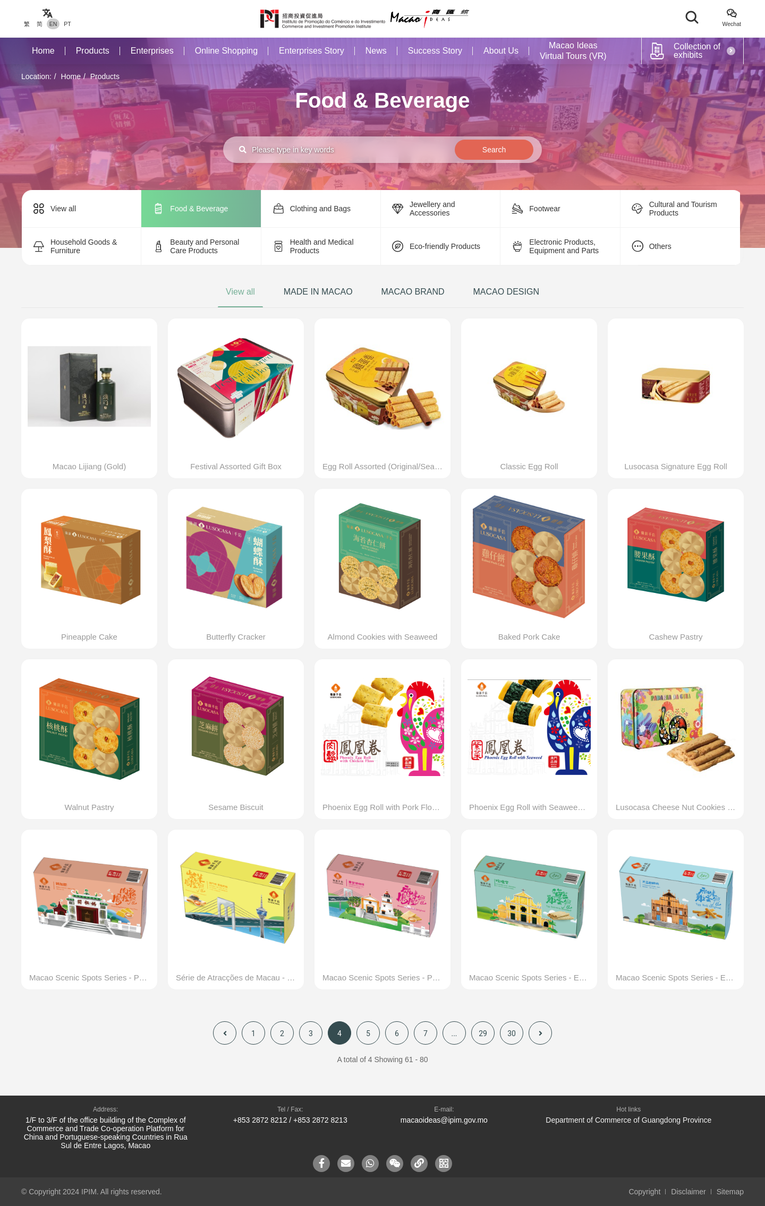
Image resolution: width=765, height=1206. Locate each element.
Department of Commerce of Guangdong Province (628, 1120)
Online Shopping (226, 50)
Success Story (435, 50)
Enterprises (152, 50)
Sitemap (730, 1191)
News (376, 50)
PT (67, 24)
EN (53, 24)
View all (240, 291)
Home (43, 50)
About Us (500, 50)
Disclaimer (688, 1191)
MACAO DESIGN (506, 291)
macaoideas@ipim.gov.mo (444, 1120)
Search (494, 149)
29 (483, 1033)
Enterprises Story (311, 50)
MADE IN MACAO (318, 291)
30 (511, 1033)
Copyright (644, 1191)
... (454, 1033)
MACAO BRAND (412, 291)
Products (92, 50)
